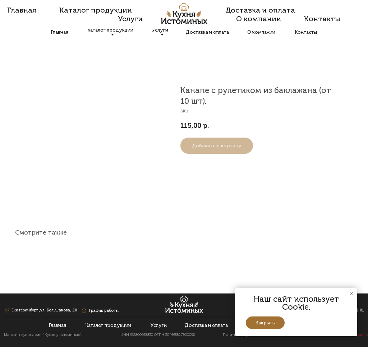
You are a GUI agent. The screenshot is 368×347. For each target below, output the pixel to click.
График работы (104, 17)
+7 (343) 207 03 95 (311, 17)
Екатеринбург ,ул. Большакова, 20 (44, 17)
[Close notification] (351, 293)
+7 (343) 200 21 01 (347, 17)
